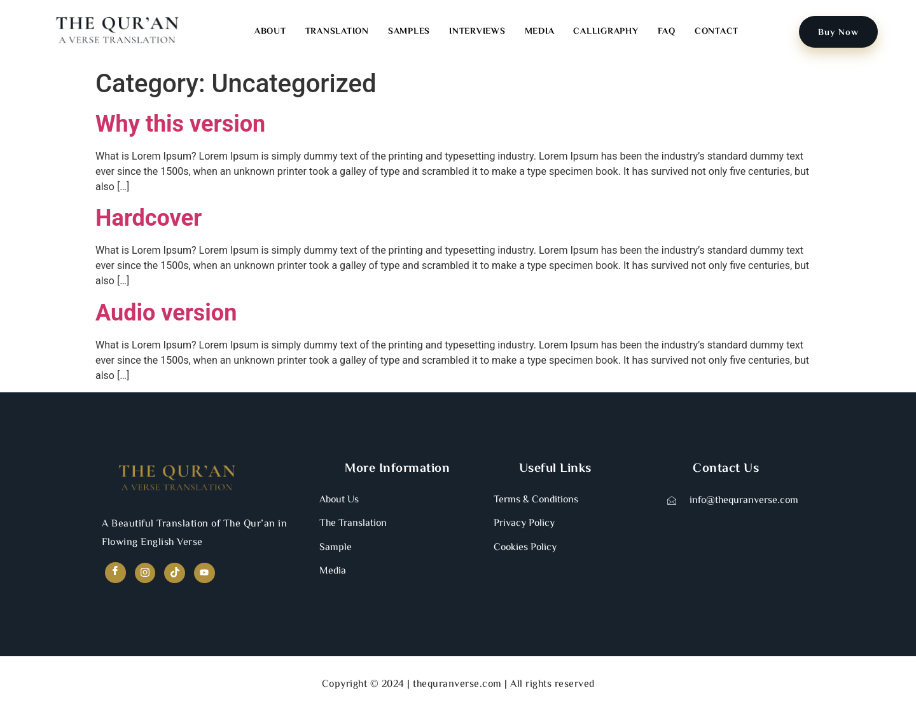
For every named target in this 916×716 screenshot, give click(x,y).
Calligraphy (605, 32)
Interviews (477, 32)
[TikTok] (178, 574)
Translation (337, 32)
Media (540, 32)
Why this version (180, 124)
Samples (409, 32)
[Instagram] (147, 574)
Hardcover (148, 218)
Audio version (166, 312)
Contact (717, 32)
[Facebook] (116, 573)
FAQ (667, 32)
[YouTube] (209, 574)
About (270, 32)
